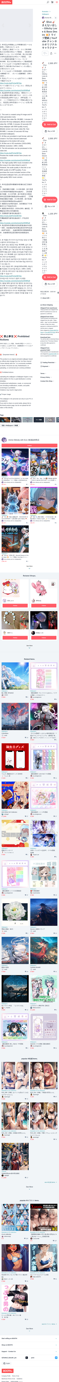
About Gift (45, 298)
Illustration (45, 11)
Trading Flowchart (48, 362)
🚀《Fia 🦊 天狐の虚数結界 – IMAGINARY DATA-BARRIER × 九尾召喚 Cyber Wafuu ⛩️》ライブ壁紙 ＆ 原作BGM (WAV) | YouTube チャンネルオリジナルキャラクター (15, 518)
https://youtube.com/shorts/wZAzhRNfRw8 (15, 90)
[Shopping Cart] (52, 2)
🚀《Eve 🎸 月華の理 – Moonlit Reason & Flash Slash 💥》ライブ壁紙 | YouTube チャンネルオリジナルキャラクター (15, 556)
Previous (3, 25)
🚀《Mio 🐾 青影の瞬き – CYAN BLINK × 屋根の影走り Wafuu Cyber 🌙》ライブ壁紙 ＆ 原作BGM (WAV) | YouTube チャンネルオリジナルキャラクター (43, 518)
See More (30, 647)
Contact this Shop (46, 381)
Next (29, 25)
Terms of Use (15, 1376)
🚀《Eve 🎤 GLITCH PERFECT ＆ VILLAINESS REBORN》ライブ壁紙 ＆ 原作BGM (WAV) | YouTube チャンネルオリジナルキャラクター (15, 479)
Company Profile (6, 1376)
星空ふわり (10, 600)
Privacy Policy (45, 377)
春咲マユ (10, 633)
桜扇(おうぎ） (40, 633)
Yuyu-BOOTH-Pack (50, 332)
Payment (45, 366)
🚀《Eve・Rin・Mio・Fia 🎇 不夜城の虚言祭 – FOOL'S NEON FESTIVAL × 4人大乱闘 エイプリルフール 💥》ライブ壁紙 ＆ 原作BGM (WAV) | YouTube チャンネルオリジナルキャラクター (43, 479)
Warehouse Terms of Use (8, 1378)
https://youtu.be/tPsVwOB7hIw (11, 83)
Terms (42, 373)
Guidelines (19, 1378)
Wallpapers (45, 14)
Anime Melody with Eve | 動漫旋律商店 (23, 440)
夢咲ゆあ (38, 600)
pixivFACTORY (53, 354)
